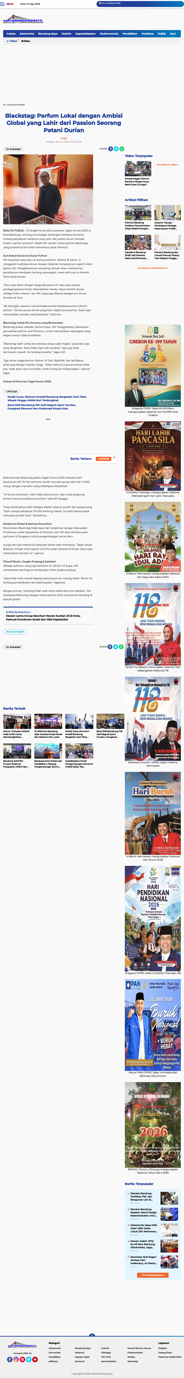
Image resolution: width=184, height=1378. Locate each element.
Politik (162, 33)
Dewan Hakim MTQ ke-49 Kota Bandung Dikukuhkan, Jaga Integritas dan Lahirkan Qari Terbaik (143, 1244)
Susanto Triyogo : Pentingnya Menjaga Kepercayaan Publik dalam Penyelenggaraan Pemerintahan (167, 225)
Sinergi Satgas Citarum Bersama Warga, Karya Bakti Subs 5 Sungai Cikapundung (137, 181)
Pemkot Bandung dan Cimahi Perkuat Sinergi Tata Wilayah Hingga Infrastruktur (166, 255)
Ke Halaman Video (168, 164)
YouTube (37, 1361)
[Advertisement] (92, 72)
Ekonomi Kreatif (14, 631)
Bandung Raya (47, 33)
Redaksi (162, 1348)
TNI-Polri (106, 1357)
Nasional (79, 1352)
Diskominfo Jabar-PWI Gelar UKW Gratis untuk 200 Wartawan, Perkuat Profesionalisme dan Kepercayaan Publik (143, 1228)
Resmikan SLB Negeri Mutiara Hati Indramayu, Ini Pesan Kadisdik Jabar (143, 1260)
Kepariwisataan (85, 33)
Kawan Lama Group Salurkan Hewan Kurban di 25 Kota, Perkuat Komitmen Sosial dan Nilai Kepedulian (43, 617)
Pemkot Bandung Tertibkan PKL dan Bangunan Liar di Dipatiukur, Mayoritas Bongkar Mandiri (143, 1196)
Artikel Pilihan (136, 200)
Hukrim (66, 33)
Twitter (30, 1361)
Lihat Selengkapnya (152, 1275)
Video (13, 41)
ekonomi (80, 1361)
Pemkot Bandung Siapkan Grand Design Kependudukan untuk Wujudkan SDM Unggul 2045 (143, 1212)
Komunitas (54, 1352)
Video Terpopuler (139, 156)
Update (103, 458)
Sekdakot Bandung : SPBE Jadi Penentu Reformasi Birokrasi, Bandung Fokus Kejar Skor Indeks (136, 255)
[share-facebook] (110, 148)
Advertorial (27, 33)
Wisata (131, 1357)
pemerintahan (108, 1361)
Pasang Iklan (165, 1352)
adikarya (53, 1361)
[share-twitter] (116, 148)
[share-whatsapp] (121, 148)
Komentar (13, 148)
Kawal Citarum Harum (139, 1348)
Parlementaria (109, 33)
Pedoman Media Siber (170, 1357)
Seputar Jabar (82, 1357)
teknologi (132, 1361)
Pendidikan (130, 33)
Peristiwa (148, 33)
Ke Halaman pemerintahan (153, 268)
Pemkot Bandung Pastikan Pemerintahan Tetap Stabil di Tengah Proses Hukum (137, 225)
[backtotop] (92, 1336)
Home (9, 4)
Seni (173, 33)
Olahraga (106, 1352)
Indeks (11, 33)
